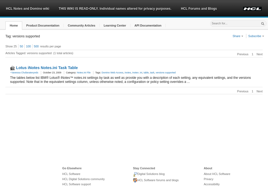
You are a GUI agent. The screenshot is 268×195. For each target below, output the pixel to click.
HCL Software (71, 174)
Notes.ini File (83, 72)
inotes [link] (128, 72)
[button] (13, 25)
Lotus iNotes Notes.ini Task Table (47, 68)
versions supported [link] (166, 72)
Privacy (208, 179)
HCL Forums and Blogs (199, 9)
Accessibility (212, 184)
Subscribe (256, 36)
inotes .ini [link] (137, 72)
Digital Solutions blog (149, 174)
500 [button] (36, 46)
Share (238, 36)
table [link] (146, 72)
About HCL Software (217, 174)
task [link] (152, 72)
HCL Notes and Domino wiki (27, 9)
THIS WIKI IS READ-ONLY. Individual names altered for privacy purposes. (115, 9)
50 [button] (21, 46)
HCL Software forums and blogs (156, 180)
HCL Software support (76, 184)
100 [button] (28, 46)
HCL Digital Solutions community (83, 179)
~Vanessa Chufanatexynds (24, 72)
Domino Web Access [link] (112, 72)
